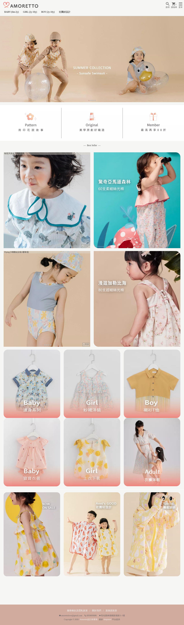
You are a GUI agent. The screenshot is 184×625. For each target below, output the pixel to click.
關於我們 (96, 610)
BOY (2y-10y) (48, 12)
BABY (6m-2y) (11, 12)
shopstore (107, 619)
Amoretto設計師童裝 (89, 619)
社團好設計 (64, 12)
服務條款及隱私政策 (77, 610)
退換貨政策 (111, 610)
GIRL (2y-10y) (30, 12)
